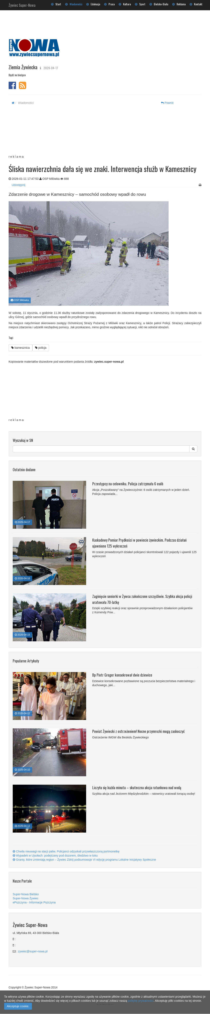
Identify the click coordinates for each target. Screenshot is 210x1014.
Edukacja (93, 4)
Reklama (179, 4)
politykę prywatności (140, 1000)
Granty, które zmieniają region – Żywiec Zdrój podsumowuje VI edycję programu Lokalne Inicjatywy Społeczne (84, 859)
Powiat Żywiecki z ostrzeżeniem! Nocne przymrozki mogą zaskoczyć (138, 731)
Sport (140, 4)
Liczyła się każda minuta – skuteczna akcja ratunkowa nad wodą (136, 787)
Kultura (125, 4)
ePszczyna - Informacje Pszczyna (34, 902)
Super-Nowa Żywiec (25, 898)
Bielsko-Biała (159, 4)
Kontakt (196, 4)
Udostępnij (18, 185)
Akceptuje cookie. (18, 1006)
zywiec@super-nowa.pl (33, 951)
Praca (109, 4)
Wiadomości (73, 4)
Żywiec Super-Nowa (22, 4)
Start (56, 4)
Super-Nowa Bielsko (26, 894)
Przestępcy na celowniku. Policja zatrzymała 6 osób (127, 483)
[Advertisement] (101, 132)
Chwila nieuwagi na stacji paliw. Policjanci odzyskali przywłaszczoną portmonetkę (66, 851)
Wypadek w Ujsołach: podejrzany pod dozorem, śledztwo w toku (55, 855)
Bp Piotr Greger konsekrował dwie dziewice (122, 675)
